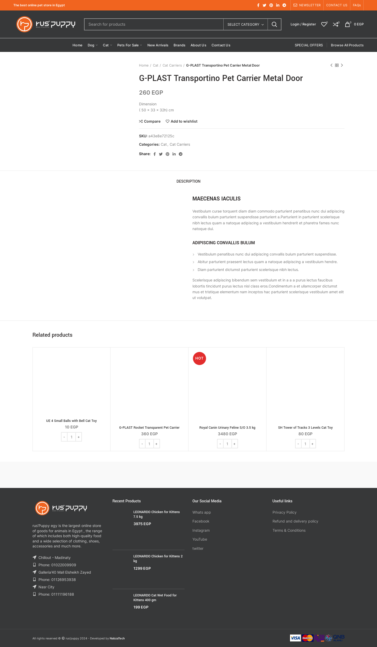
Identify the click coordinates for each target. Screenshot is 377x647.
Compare (152, 121)
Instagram (201, 530)
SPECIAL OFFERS (309, 45)
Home (144, 65)
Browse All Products (347, 45)
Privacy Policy (285, 512)
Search (274, 24)
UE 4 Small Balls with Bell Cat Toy (71, 420)
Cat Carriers (172, 65)
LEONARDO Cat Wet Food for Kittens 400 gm (155, 597)
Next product (341, 65)
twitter (197, 548)
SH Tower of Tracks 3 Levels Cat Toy (305, 427)
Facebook (200, 521)
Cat (155, 65)
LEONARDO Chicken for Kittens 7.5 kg (157, 514)
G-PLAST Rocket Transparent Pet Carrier (149, 427)
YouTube (199, 539)
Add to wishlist (184, 121)
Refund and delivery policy (295, 521)
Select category (243, 24)
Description (188, 181)
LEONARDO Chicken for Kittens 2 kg (158, 558)
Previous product (331, 65)
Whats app (201, 512)
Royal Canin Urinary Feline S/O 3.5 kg (227, 427)
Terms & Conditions (289, 530)
